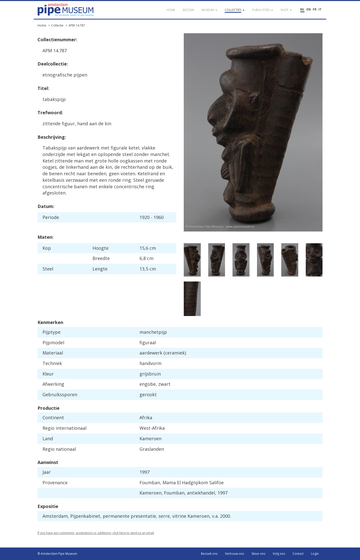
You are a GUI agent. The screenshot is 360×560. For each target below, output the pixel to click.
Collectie (57, 25)
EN (308, 9)
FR (314, 9)
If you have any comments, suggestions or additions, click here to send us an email (96, 533)
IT (320, 9)
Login (315, 554)
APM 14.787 (76, 25)
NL (302, 9)
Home (42, 25)
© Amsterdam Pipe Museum (57, 554)
